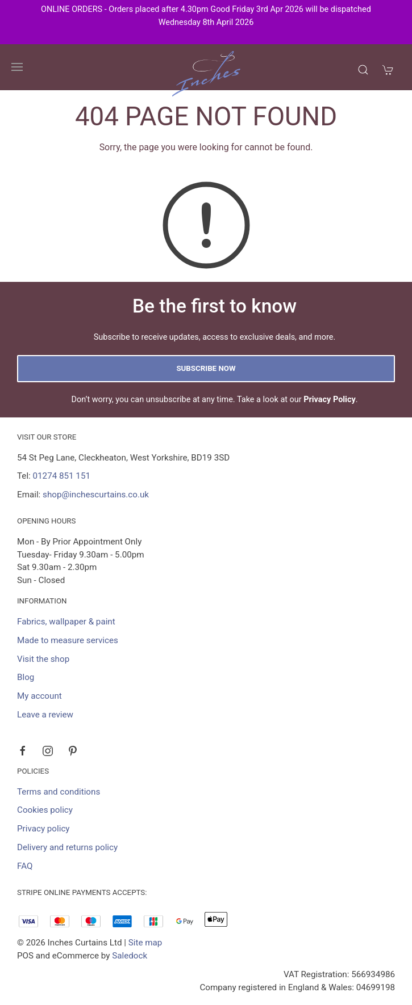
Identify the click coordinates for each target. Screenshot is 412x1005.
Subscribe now (205, 368)
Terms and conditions (58, 792)
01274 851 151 (61, 476)
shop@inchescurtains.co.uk (96, 494)
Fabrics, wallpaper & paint (66, 621)
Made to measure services (67, 640)
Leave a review (45, 715)
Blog (25, 677)
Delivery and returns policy (67, 847)
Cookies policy (45, 810)
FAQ (24, 866)
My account (39, 696)
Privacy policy (43, 829)
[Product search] (363, 70)
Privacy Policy (329, 399)
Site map (145, 943)
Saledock (129, 956)
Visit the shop (43, 659)
